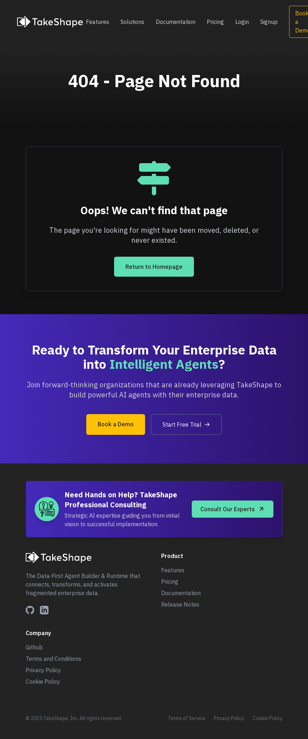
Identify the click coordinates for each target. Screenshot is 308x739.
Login (242, 21)
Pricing (215, 21)
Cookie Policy (43, 681)
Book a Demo (116, 424)
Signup (269, 21)
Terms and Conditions (53, 658)
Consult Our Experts (232, 509)
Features (97, 21)
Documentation (175, 21)
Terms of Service (186, 718)
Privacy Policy (43, 670)
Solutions (132, 21)
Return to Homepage (154, 266)
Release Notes (180, 604)
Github (34, 647)
